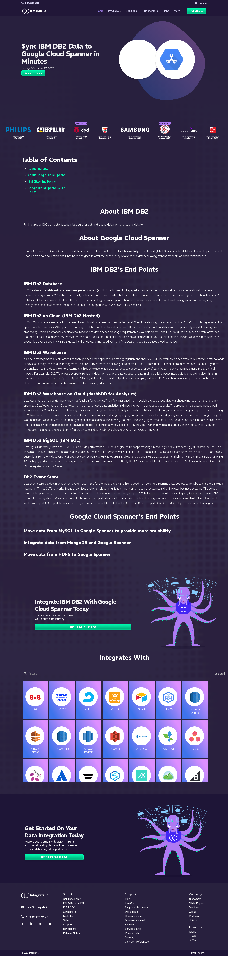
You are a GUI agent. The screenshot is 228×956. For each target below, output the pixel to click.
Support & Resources (137, 907)
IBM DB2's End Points (42, 181)
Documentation (133, 916)
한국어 (193, 940)
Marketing (68, 916)
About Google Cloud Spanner (47, 175)
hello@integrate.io (34, 907)
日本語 (193, 935)
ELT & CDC (69, 907)
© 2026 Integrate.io (31, 953)
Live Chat (130, 903)
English (193, 931)
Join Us (193, 920)
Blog (127, 898)
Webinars (194, 907)
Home (99, 11)
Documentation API (135, 920)
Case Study (81, 122)
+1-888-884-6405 (34, 916)
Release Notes (71, 933)
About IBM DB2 (38, 168)
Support (67, 924)
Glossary (130, 937)
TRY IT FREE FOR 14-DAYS (83, 627)
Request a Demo (33, 73)
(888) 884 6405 (30, 3)
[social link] (23, 923)
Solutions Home (72, 898)
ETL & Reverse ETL (74, 903)
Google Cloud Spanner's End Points (46, 190)
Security (129, 924)
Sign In (201, 3)
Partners (194, 916)
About (192, 911)
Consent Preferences (137, 941)
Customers (195, 898)
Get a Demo (197, 11)
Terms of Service (198, 953)
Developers (69, 928)
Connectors (151, 11)
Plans (166, 11)
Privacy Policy (133, 933)
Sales (66, 920)
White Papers (196, 903)
